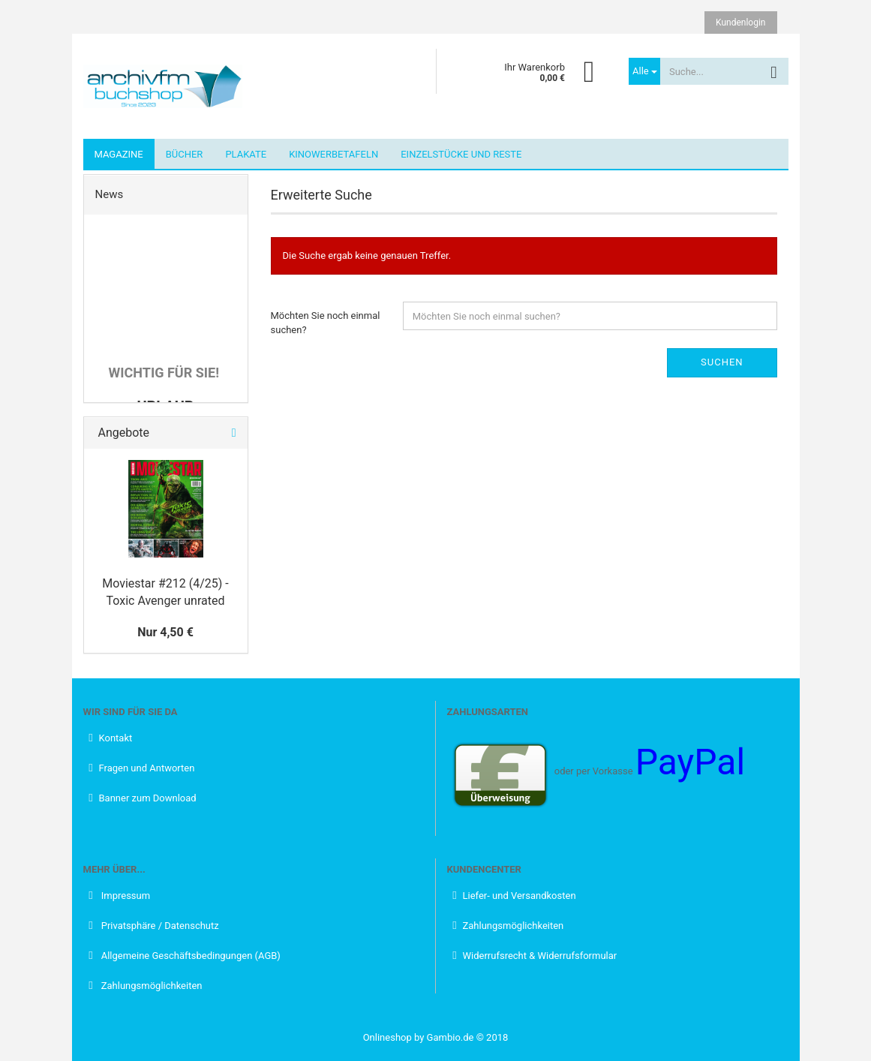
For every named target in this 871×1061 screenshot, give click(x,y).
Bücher (184, 154)
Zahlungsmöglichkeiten (151, 985)
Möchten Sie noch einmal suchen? (325, 322)
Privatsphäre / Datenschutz (159, 925)
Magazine (119, 154)
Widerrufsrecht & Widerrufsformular (540, 955)
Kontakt (116, 738)
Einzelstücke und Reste (461, 154)
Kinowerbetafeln (333, 154)
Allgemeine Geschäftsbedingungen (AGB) (190, 955)
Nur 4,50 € (165, 632)
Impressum (125, 895)
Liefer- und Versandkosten (519, 895)
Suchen (722, 362)
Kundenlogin (740, 22)
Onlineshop (387, 1037)
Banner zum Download (148, 798)
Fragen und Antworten (147, 768)
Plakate (245, 154)
